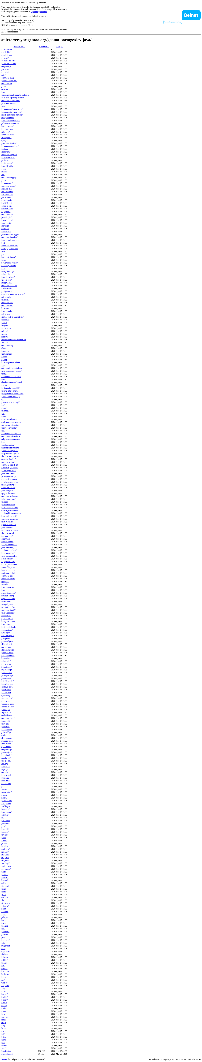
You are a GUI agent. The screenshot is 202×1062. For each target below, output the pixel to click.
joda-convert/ (6, 729)
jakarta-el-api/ (7, 527)
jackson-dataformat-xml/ (11, 112)
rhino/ (3, 416)
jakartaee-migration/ (9, 451)
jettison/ (4, 875)
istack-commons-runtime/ (12, 115)
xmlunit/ (4, 912)
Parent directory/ (8, 49)
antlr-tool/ (5, 132)
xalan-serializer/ (8, 488)
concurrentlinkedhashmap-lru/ (13, 340)
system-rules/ (6, 698)
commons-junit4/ (8, 610)
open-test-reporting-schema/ (13, 294)
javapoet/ (5, 351)
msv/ (3, 949)
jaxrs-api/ (5, 724)
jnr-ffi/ (4, 322)
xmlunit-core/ (7, 209)
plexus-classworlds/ (9, 507)
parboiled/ (5, 820)
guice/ (3, 408)
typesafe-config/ (8, 607)
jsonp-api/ (5, 709)
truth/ (3, 1008)
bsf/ (3, 966)
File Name (18, 46)
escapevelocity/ (7, 707)
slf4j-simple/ (6, 738)
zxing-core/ (6, 803)
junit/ (3, 86)
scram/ (4, 1045)
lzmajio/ (4, 846)
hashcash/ (5, 974)
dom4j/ (4, 1005)
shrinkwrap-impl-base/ (10, 456)
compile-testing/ (8, 462)
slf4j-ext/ (5, 857)
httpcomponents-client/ (10, 362)
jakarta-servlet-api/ (9, 81)
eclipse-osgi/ (6, 749)
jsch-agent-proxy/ (8, 476)
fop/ (3, 405)
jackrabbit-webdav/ (9, 428)
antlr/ (3, 75)
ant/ (3, 174)
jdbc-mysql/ (6, 775)
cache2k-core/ (7, 687)
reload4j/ (5, 852)
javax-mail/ (6, 678)
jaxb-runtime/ (7, 194)
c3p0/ (3, 348)
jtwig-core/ (5, 638)
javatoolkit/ (6, 721)
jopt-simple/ (6, 755)
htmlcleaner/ (6, 667)
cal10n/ (4, 968)
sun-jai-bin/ (6, 647)
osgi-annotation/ (8, 598)
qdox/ (3, 169)
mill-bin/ (5, 229)
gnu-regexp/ (6, 664)
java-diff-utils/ (7, 166)
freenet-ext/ (6, 328)
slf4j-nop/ (5, 860)
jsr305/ (4, 843)
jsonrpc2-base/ (7, 653)
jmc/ (3, 254)
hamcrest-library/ (8, 257)
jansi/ (3, 260)
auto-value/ (6, 744)
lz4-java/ (5, 325)
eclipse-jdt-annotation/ (10, 439)
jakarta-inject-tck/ (8, 490)
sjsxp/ (3, 1023)
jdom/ (3, 180)
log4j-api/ (5, 226)
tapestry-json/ (7, 536)
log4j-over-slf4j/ (8, 561)
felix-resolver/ (7, 522)
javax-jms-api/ (7, 675)
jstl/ (3, 1034)
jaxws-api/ (5, 823)
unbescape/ (6, 869)
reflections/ (6, 601)
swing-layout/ (7, 604)
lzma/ (3, 1028)
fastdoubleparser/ (8, 567)
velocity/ (5, 906)
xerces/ (4, 795)
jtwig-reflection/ (8, 445)
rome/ (3, 1020)
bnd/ (3, 442)
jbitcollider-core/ (8, 505)
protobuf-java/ (7, 641)
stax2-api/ (5, 863)
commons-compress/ (9, 519)
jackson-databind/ (8, 103)
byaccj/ (4, 359)
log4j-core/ (5, 211)
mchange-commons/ (9, 564)
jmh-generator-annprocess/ (12, 394)
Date (58, 46)
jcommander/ (6, 354)
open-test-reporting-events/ (12, 98)
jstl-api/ (4, 917)
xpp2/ (3, 365)
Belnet (4, 1059)
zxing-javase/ (6, 314)
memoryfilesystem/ (9, 479)
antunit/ (4, 342)
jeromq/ (4, 835)
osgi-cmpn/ (6, 735)
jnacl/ (3, 977)
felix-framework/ (8, 499)
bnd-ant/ (4, 926)
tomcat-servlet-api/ (9, 419)
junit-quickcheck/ (8, 627)
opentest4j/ (5, 695)
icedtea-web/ (6, 288)
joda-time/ (5, 781)
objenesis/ (5, 951)
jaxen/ (3, 889)
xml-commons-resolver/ (11, 433)
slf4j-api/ (5, 855)
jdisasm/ (4, 957)
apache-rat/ (6, 758)
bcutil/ (4, 1003)
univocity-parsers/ (8, 266)
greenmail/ (5, 539)
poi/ (3, 1042)
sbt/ (2, 900)
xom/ (3, 1048)
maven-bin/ (6, 783)
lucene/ (4, 357)
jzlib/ (3, 894)
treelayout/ (5, 701)
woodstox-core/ (7, 704)
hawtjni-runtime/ (8, 621)
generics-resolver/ (8, 524)
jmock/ (4, 172)
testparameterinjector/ (10, 453)
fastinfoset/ (6, 616)
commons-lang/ (7, 78)
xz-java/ (4, 988)
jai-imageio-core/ (8, 470)
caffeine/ (5, 897)
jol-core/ (4, 934)
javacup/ (4, 502)
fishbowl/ (5, 886)
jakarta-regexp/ (7, 587)
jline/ (3, 838)
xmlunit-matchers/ (8, 550)
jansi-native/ (6, 672)
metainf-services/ (8, 593)
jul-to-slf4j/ (6, 732)
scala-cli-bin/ (6, 189)
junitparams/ (6, 291)
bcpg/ (3, 1037)
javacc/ (4, 92)
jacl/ (3, 929)
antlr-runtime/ (7, 192)
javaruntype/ (6, 812)
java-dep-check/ (8, 277)
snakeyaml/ (6, 152)
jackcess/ (5, 320)
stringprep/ (5, 903)
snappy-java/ (6, 283)
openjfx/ (4, 140)
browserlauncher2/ (9, 516)
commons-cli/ (7, 214)
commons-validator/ (9, 496)
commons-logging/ (9, 177)
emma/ (4, 334)
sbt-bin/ (4, 954)
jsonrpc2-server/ (8, 570)
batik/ (3, 920)
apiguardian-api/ (8, 493)
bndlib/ (4, 963)
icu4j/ (3, 268)
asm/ (3, 251)
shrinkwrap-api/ (7, 650)
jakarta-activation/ (8, 143)
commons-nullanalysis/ (10, 436)
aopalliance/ (6, 712)
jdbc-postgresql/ (8, 553)
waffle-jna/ (5, 806)
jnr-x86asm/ (6, 692)
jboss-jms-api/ (7, 684)
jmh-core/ (5, 931)
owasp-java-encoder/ (10, 510)
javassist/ (5, 300)
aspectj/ (4, 769)
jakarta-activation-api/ (10, 120)
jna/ (3, 431)
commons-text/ (7, 135)
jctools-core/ (6, 280)
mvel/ (3, 1031)
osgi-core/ (5, 849)
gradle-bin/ (5, 52)
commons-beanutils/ (9, 246)
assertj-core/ (6, 137)
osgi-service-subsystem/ (11, 422)
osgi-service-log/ (8, 573)
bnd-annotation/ (7, 655)
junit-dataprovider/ (9, 556)
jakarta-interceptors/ (9, 391)
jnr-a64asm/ (6, 690)
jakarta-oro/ (6, 624)
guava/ (4, 385)
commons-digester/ (9, 155)
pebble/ (4, 960)
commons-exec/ (7, 718)
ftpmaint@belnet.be (39, 11)
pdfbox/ (4, 160)
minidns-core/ (7, 741)
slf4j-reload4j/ (7, 644)
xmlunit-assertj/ (7, 596)
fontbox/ (4, 149)
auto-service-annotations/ (11, 368)
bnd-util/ (5, 880)
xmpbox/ (5, 986)
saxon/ (4, 789)
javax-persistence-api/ (10, 402)
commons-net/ (7, 303)
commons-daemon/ (9, 285)
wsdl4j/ (4, 983)
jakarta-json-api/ (8, 473)
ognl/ (3, 399)
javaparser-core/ (8, 157)
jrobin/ (4, 840)
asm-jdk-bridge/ (8, 271)
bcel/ (3, 243)
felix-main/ (6, 661)
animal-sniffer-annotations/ (12, 317)
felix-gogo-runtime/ (9, 248)
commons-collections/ (10, 100)
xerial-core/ (6, 866)
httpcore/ (5, 308)
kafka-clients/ (7, 559)
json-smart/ (6, 231)
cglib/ (3, 883)
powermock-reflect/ (9, 263)
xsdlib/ (4, 798)
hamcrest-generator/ (9, 468)
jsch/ (3, 1014)
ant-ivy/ (4, 764)
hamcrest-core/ (7, 126)
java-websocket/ (8, 613)
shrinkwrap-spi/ (7, 533)
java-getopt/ (6, 590)
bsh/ (3, 379)
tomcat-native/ (7, 200)
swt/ (3, 106)
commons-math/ (8, 579)
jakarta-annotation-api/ (10, 396)
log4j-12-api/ (6, 203)
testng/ (4, 374)
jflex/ (3, 892)
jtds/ (3, 943)
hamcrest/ (5, 971)
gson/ (3, 1011)
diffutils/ (5, 815)
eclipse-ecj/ (6, 66)
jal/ (2, 818)
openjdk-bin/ (6, 55)
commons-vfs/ (7, 305)
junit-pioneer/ (7, 163)
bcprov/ (4, 1000)
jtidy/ (3, 1040)
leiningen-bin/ (7, 129)
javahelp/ (5, 411)
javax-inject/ (6, 752)
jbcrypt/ (4, 1017)
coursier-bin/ (6, 206)
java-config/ (6, 223)
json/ (3, 937)
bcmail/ (4, 994)
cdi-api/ (4, 331)
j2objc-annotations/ (9, 544)
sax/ (3, 980)
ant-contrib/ (6, 297)
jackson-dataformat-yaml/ (12, 109)
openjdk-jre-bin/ (8, 61)
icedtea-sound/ (7, 542)
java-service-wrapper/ (10, 234)
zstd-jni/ (4, 337)
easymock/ (5, 89)
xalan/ (3, 909)
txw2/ (3, 923)
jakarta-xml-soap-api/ (10, 240)
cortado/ (4, 772)
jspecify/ (5, 877)
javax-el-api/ (6, 801)
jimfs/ (3, 872)
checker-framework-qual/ (11, 382)
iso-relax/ (5, 584)
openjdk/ (5, 58)
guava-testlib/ (7, 618)
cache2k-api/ (6, 715)
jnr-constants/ (7, 630)
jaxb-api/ (5, 69)
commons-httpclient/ (9, 465)
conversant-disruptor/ (10, 425)
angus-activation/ (8, 459)
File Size (43, 46)
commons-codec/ (8, 186)
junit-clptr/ (5, 633)
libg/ (3, 1025)
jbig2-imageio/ (7, 681)
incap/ (3, 991)
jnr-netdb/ (5, 727)
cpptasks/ (5, 581)
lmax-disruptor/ (7, 635)
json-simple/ (6, 217)
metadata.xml (7, 1054)
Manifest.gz (6, 1051)
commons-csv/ (7, 576)
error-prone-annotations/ (11, 371)
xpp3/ (3, 914)
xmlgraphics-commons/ (11, 513)
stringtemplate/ (7, 118)
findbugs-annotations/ (10, 448)
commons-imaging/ (9, 237)
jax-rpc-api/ (6, 761)
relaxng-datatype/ (8, 485)
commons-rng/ (7, 345)
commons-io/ (6, 83)
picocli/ (4, 786)
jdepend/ (5, 832)
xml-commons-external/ (11, 377)
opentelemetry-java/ (9, 482)
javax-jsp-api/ (7, 220)
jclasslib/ (5, 829)
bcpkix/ (4, 997)
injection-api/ (6, 670)
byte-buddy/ (6, 746)
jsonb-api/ (5, 809)
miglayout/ (5, 946)
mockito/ (5, 72)
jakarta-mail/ (6, 311)
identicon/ (5, 940)
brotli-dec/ (5, 658)
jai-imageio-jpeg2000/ (10, 388)
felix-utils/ (5, 274)
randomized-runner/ (9, 530)
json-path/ (5, 766)
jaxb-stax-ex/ (6, 197)
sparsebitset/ (6, 792)
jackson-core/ (6, 183)
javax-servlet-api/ (8, 63)
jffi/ (3, 414)
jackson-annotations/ (9, 146)
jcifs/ (3, 826)
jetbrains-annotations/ (10, 123)
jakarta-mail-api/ (8, 547)
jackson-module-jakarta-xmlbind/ (15, 95)
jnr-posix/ (5, 778)
